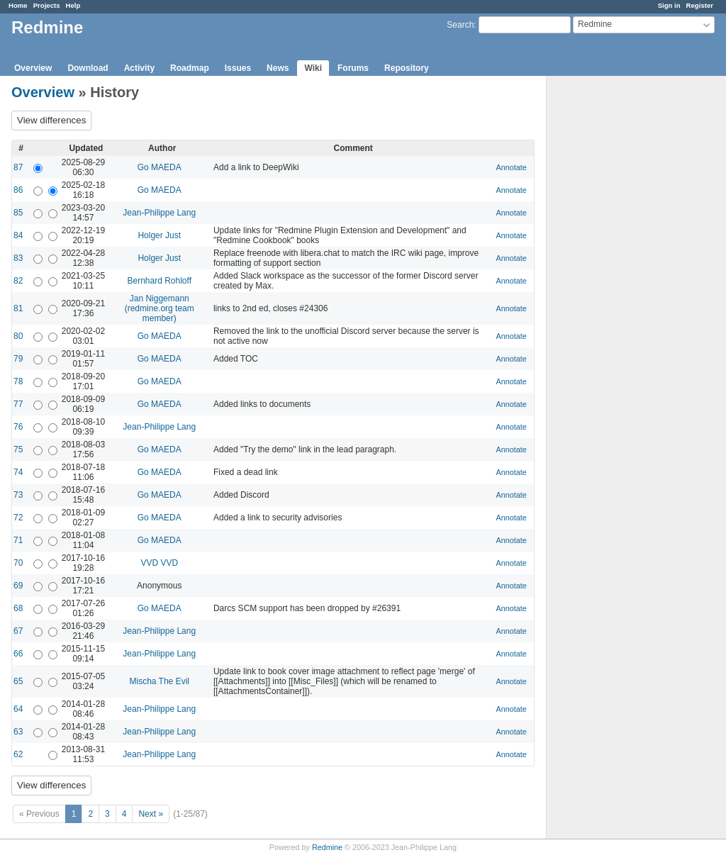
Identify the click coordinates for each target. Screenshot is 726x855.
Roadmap (189, 68)
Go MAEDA (160, 167)
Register (699, 5)
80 (18, 336)
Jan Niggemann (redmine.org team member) (159, 308)
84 (18, 235)
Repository (406, 68)
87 (18, 167)
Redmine (327, 847)
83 (18, 258)
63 (18, 732)
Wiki (313, 68)
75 (18, 449)
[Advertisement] (617, 298)
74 (18, 472)
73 (18, 495)
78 (18, 381)
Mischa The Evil (159, 681)
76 (18, 427)
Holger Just (159, 235)
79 (18, 359)
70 (18, 563)
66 (18, 654)
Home (18, 5)
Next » (150, 814)
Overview (33, 68)
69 (18, 586)
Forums (353, 68)
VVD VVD (159, 563)
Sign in (669, 5)
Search (460, 25)
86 (18, 190)
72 (18, 517)
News (278, 68)
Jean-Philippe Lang (159, 213)
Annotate (511, 167)
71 (18, 540)
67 (18, 631)
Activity (139, 68)
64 (18, 709)
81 (18, 308)
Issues (238, 68)
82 (18, 281)
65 (18, 681)
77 (18, 404)
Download (87, 68)
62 (18, 754)
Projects (46, 5)
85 (18, 213)
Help (73, 5)
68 (18, 608)
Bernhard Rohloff (159, 281)
